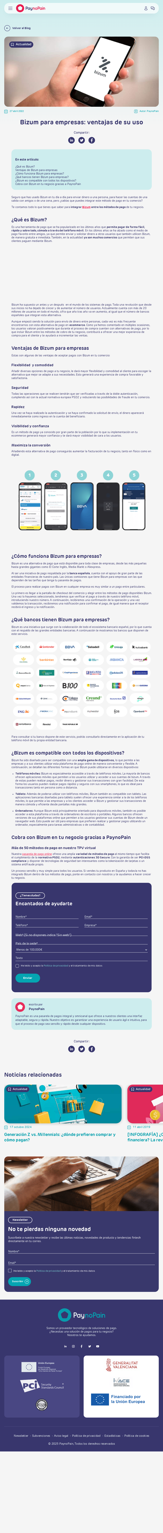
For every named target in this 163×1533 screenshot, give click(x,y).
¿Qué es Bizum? (25, 166)
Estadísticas (112, 1435)
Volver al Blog (17, 28)
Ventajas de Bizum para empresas (36, 170)
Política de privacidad (56, 966)
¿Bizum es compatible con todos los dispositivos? (45, 180)
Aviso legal (61, 1435)
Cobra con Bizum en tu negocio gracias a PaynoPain (48, 184)
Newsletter (21, 1435)
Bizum (86, 207)
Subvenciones (41, 1435)
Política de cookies (136, 1435)
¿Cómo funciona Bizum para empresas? (39, 173)
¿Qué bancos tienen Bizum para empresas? (42, 177)
